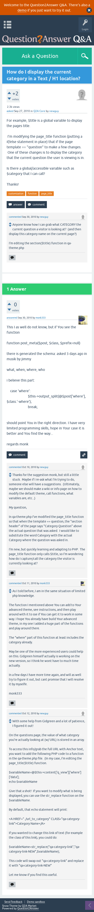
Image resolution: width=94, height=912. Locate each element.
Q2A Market (29, 905)
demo (22, 10)
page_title (46, 193)
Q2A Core (39, 111)
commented (15, 216)
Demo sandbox (36, 901)
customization (15, 193)
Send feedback (13, 901)
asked (10, 111)
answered (12, 317)
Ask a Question (40, 56)
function (32, 193)
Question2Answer (28, 908)
